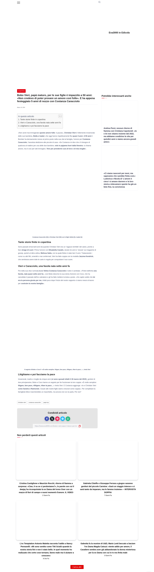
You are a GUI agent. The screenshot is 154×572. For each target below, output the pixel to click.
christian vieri (22, 402)
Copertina (21, 91)
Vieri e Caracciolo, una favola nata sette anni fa (40, 122)
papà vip (46, 402)
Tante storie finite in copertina (32, 119)
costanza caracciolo (35, 402)
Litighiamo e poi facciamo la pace (34, 126)
